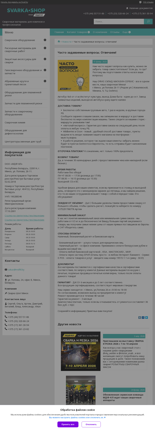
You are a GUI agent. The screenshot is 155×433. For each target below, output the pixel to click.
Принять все (68, 424)
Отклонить (91, 424)
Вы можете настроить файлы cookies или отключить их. (76, 417)
